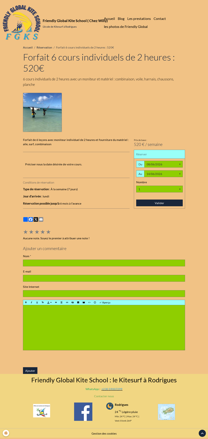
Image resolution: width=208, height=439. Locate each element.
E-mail (27, 272)
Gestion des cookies (104, 434)
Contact (160, 19)
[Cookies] (6, 433)
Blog (121, 19)
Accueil (109, 19)
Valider (159, 203)
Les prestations (139, 19)
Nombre (141, 182)
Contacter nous (104, 396)
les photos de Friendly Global (126, 27)
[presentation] (44, 359)
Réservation (44, 48)
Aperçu (104, 303)
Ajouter (30, 371)
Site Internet (31, 287)
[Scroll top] (202, 433)
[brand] (51, 23)
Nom (26, 256)
